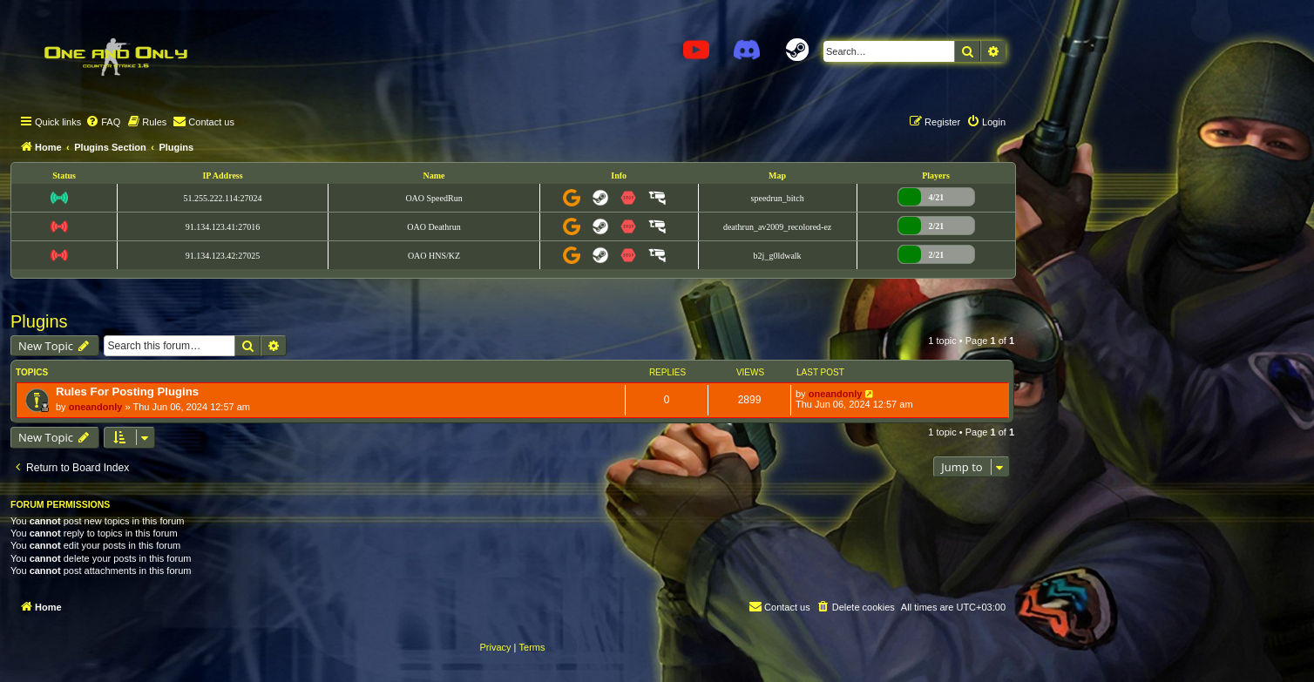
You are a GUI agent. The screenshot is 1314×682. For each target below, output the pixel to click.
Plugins (39, 321)
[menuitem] (102, 121)
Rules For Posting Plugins (127, 391)
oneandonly (96, 407)
